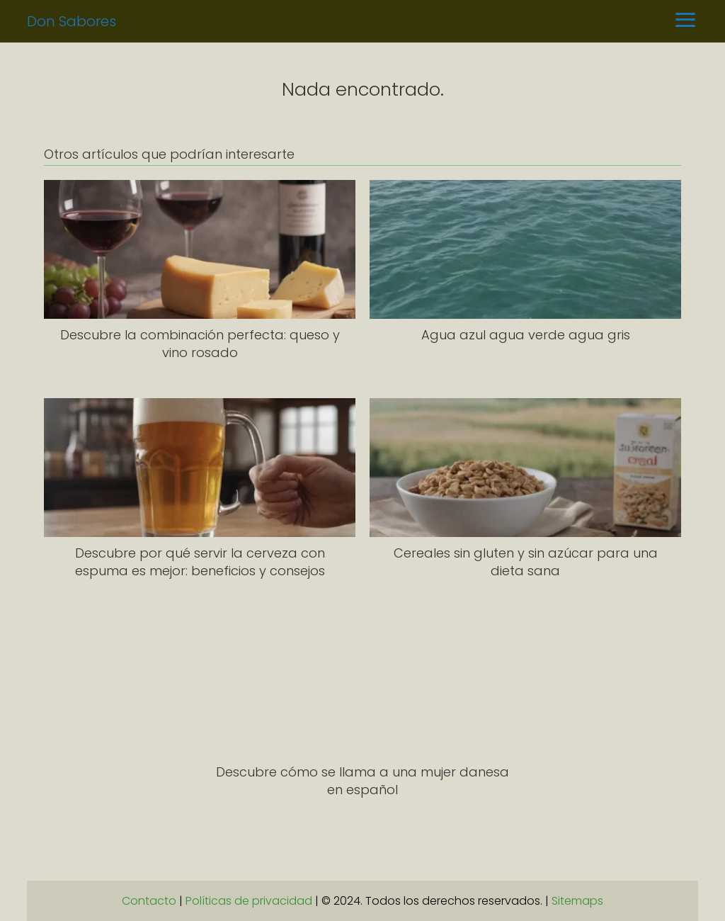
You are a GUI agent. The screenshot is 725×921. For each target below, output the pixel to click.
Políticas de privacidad (248, 901)
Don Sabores (71, 21)
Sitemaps (577, 901)
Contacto (149, 901)
